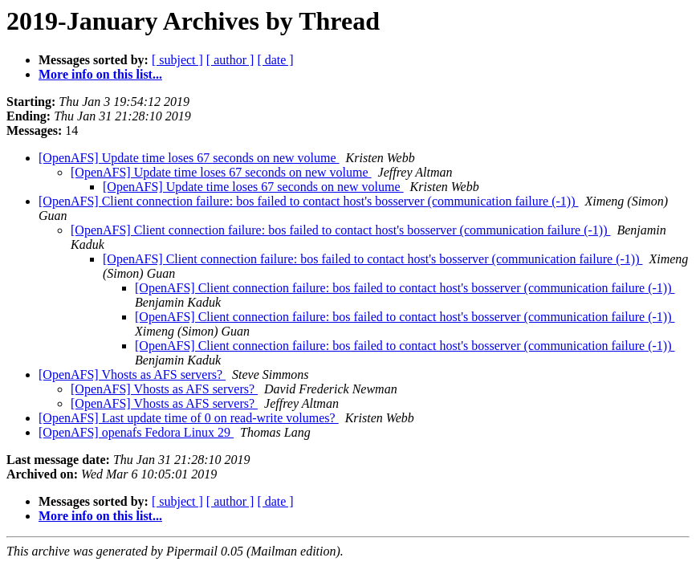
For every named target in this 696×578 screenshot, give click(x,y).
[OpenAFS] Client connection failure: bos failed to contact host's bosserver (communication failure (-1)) (308, 201)
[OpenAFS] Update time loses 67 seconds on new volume (189, 158)
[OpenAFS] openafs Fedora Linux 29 (136, 432)
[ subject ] (177, 60)
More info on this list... (100, 74)
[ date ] (275, 60)
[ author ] (230, 60)
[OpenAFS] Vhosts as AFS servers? (132, 374)
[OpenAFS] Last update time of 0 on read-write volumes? (189, 418)
